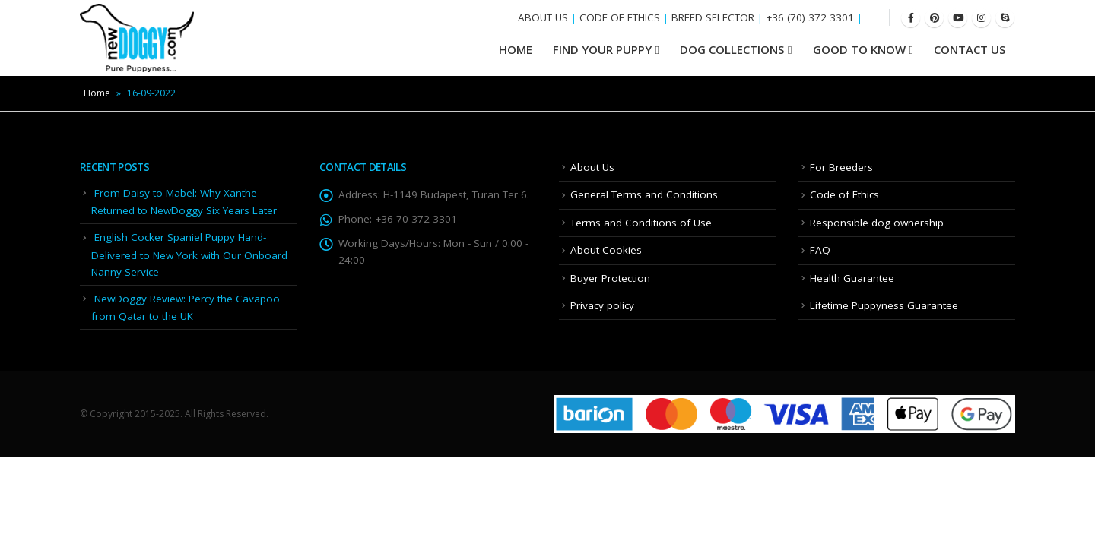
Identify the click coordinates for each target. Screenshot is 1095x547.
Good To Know (859, 49)
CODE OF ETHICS (619, 17)
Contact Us (969, 49)
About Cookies (606, 250)
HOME (515, 49)
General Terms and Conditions (644, 194)
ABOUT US (543, 17)
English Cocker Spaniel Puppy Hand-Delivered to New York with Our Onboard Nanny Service (189, 254)
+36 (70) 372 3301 (810, 17)
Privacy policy (602, 305)
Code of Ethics (844, 194)
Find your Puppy (602, 49)
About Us (592, 167)
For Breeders (841, 167)
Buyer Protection (610, 278)
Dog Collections (732, 49)
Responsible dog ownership (877, 222)
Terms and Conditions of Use (641, 222)
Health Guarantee (852, 278)
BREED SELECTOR (712, 17)
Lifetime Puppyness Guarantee (884, 305)
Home (97, 93)
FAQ (820, 250)
